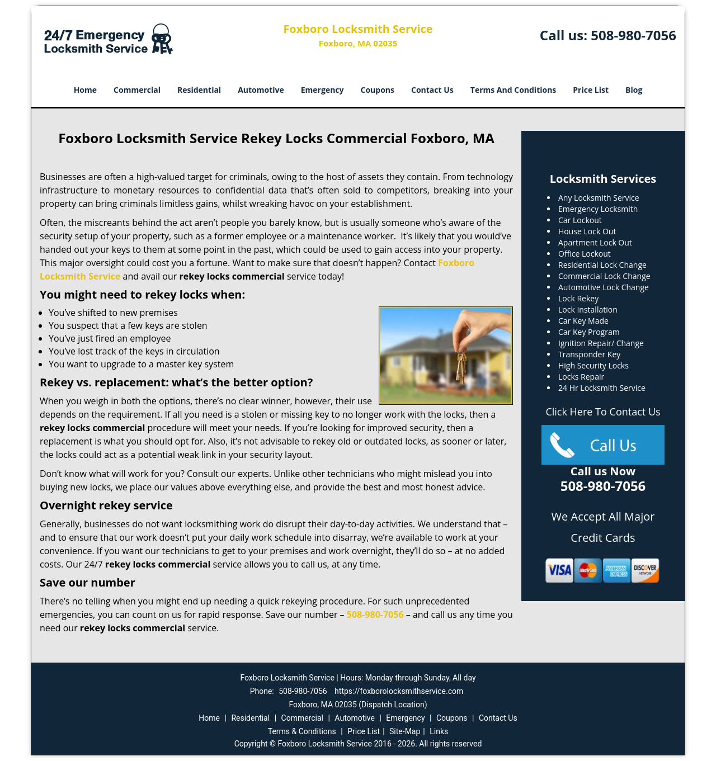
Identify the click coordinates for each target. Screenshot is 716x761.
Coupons (377, 89)
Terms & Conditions (302, 731)
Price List (591, 89)
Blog (633, 89)
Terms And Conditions (513, 89)
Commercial (137, 89)
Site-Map (404, 731)
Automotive (261, 89)
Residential (199, 89)
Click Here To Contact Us (602, 411)
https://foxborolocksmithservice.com (399, 691)
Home (85, 89)
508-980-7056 (633, 35)
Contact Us (432, 89)
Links (439, 731)
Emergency (322, 89)
